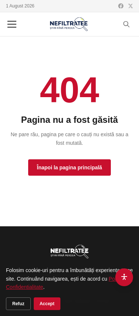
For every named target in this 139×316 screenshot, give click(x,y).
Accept (47, 303)
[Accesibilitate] (124, 277)
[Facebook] (120, 6)
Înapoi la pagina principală (69, 167)
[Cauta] (126, 24)
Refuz (18, 303)
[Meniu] (12, 24)
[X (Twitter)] (130, 6)
